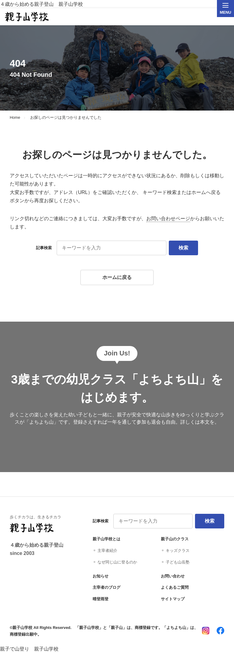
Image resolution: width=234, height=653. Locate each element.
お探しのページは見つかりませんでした (65, 118)
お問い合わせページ (168, 218)
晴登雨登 (100, 599)
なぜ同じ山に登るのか (117, 562)
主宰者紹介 (107, 550)
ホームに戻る (117, 277)
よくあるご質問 (175, 587)
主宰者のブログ (106, 587)
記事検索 (44, 247)
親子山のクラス (175, 539)
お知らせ (100, 576)
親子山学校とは (106, 539)
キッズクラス (178, 550)
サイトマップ (173, 599)
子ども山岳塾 (178, 562)
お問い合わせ (173, 576)
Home (15, 118)
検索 (183, 247)
